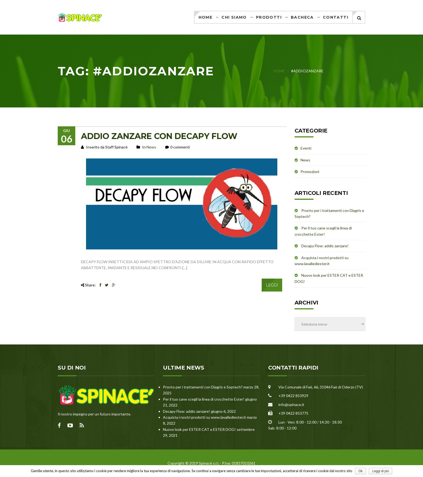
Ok (361, 471)
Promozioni (310, 171)
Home (206, 17)
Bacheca (302, 17)
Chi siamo (234, 17)
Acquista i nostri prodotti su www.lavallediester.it (204, 417)
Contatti (335, 17)
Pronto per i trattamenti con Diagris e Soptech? (203, 387)
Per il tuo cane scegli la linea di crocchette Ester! (203, 399)
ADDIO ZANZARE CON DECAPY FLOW (159, 136)
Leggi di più (380, 471)
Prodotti (269, 17)
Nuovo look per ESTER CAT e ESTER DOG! (199, 429)
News (151, 147)
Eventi (306, 148)
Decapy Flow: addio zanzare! (325, 245)
